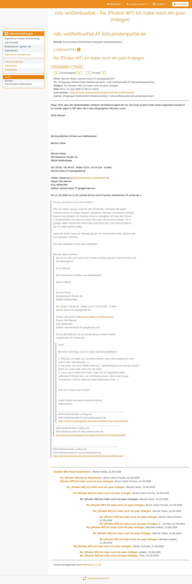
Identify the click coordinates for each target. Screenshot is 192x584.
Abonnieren (11, 65)
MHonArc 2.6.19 (92, 564)
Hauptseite (114, 4)
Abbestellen (11, 69)
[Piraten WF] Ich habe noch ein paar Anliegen (87, 481)
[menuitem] (114, 4)
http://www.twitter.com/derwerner (90, 177)
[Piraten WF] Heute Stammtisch (72, 471)
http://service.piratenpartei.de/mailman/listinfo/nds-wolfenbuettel (93, 421)
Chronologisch (61, 66)
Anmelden (180, 4)
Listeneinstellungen (19, 33)
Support (158, 4)
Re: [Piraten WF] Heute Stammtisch (81, 477)
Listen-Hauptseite (14, 61)
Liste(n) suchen (136, 4)
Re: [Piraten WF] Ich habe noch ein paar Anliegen (96, 487)
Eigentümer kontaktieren (17, 54)
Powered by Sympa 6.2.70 (98, 578)
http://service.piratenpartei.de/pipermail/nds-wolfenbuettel (101, 92)
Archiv (8, 77)
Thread (77, 66)
